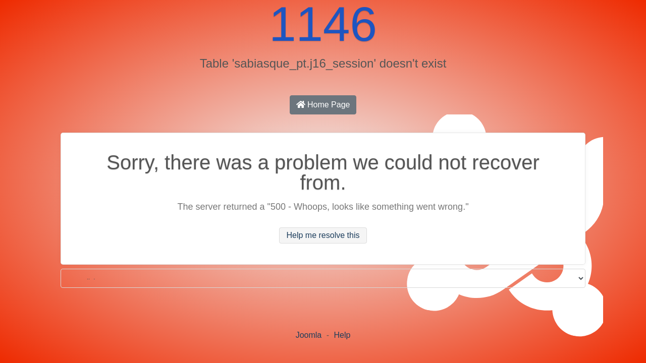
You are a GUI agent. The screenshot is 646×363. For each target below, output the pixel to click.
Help (342, 335)
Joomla (309, 335)
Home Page (323, 104)
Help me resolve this (323, 235)
